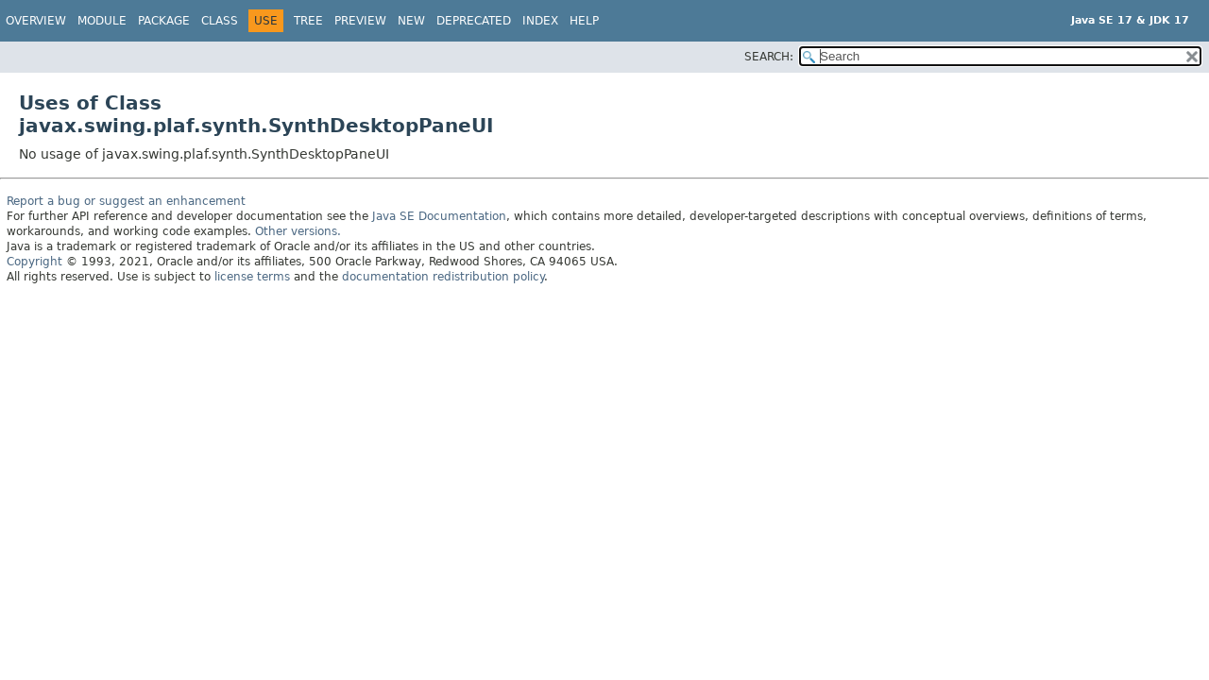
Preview (360, 20)
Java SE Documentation (439, 216)
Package (164, 20)
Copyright (34, 261)
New (411, 20)
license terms (252, 276)
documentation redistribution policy (443, 276)
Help (584, 20)
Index (540, 20)
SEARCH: (768, 56)
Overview (36, 20)
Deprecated (473, 20)
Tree (308, 20)
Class (219, 20)
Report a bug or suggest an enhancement (126, 201)
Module (102, 20)
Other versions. (298, 231)
